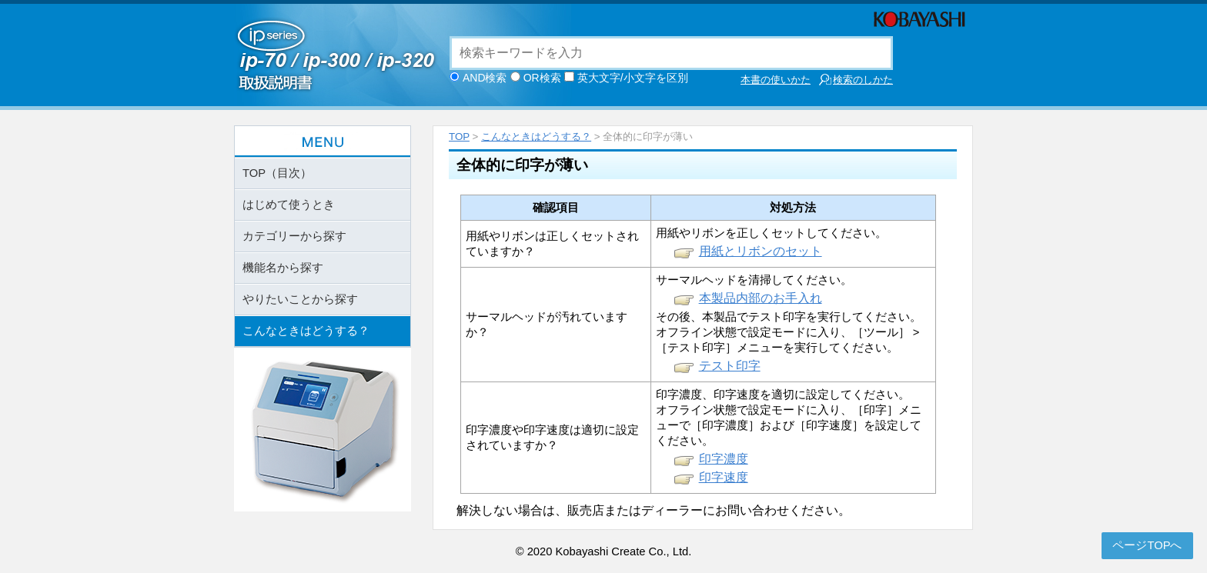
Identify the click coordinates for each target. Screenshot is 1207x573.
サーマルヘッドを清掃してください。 (754, 280)
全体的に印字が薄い (522, 165)
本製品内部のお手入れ (760, 298)
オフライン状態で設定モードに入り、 (754, 332)
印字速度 (723, 477)
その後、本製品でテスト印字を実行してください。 (788, 317)
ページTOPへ (1147, 545)
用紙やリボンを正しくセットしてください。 (771, 233)
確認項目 (556, 208)
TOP (459, 136)
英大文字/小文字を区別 (632, 78)
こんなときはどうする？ (536, 136)
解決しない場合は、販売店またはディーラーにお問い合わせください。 (653, 510)
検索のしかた (855, 79)
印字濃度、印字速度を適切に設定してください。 (783, 394)
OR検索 (542, 78)
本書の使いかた (776, 79)
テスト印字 (730, 365)
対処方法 (793, 208)
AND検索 (485, 78)
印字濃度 (723, 458)
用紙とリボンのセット (760, 251)
